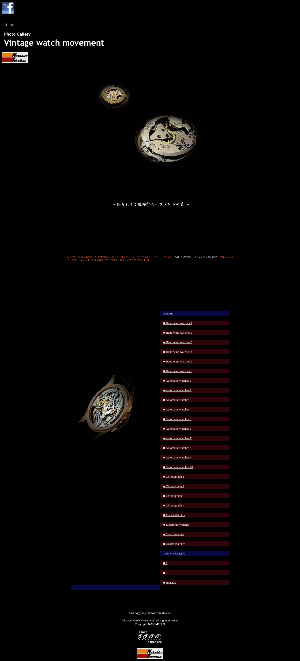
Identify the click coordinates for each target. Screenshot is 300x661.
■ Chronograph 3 (173, 496)
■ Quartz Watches (174, 544)
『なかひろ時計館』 (183, 256)
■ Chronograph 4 (173, 505)
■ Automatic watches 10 (178, 467)
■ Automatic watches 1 (177, 380)
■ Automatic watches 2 (177, 390)
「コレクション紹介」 (207, 256)
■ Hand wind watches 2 (177, 332)
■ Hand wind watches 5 (177, 361)
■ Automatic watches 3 (177, 400)
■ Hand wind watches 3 (177, 342)
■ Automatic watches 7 (177, 438)
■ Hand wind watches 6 (177, 371)
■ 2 (165, 573)
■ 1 (165, 563)
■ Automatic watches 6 (177, 428)
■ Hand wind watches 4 (177, 352)
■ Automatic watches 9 (177, 457)
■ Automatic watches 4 (177, 409)
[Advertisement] (150, 279)
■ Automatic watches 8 (177, 448)
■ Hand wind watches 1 (177, 323)
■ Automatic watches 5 (177, 419)
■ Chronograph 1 (173, 476)
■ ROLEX (169, 582)
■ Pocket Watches (174, 515)
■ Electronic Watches (176, 524)
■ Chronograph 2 (173, 486)
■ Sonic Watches (173, 534)
